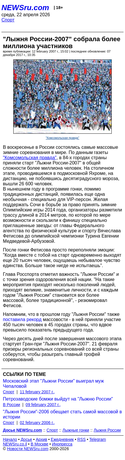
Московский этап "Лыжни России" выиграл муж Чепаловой (53, 383)
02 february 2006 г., (37, 422)
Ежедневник (62, 439)
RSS (81, 439)
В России (11, 404)
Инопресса (62, 444)
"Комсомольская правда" (62, 138)
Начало (10, 439)
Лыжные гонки (75, 430)
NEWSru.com (25, 7)
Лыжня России (107, 430)
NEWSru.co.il (15, 444)
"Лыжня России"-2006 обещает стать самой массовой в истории (62, 414)
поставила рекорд (22, 319)
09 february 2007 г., (43, 404)
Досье (26, 439)
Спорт (7, 19)
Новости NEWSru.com (27, 448)
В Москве (39, 444)
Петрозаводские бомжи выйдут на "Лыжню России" (58, 398)
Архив (41, 439)
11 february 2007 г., (37, 392)
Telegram (97, 439)
